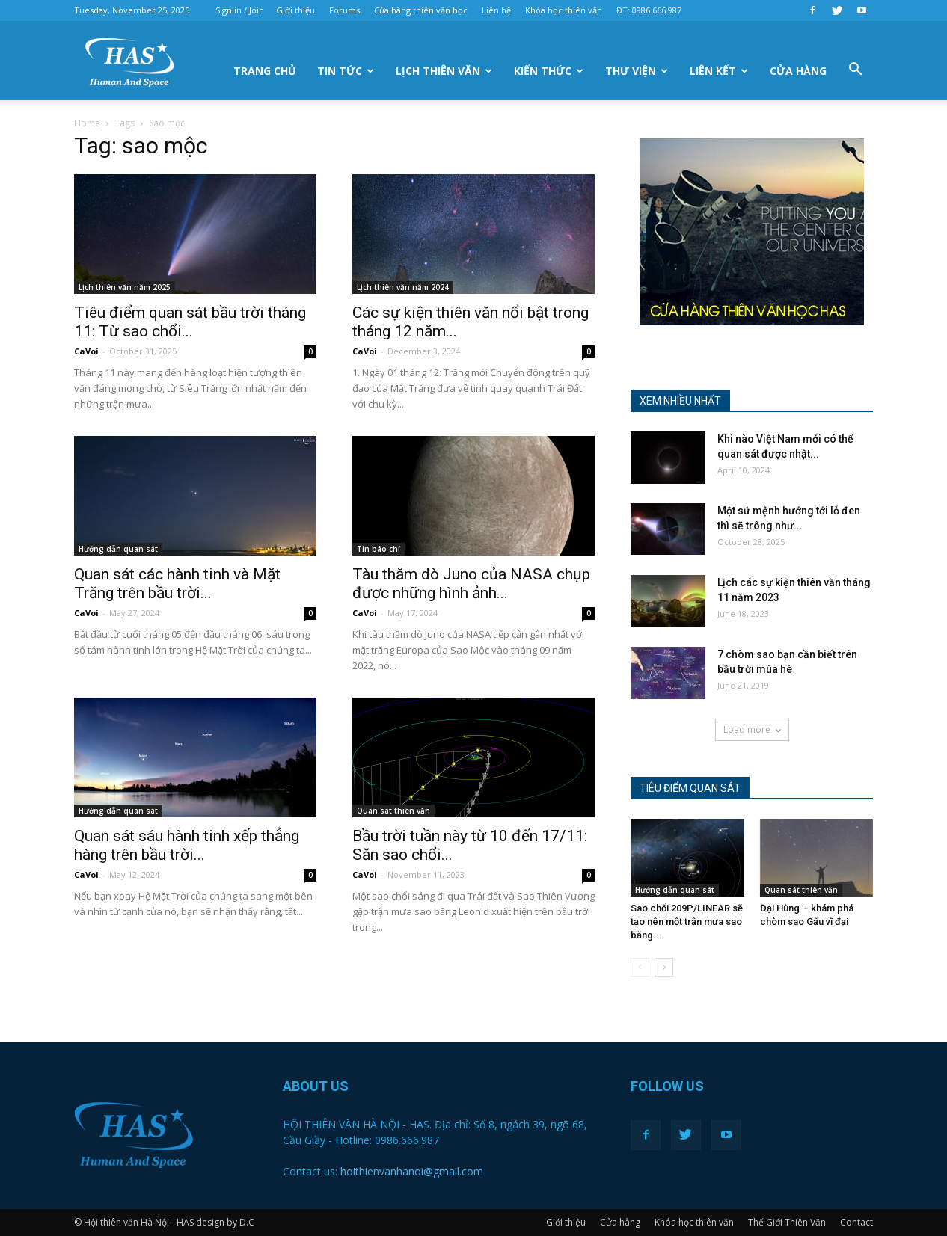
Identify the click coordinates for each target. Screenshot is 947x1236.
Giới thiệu (295, 10)
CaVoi (86, 351)
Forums (344, 10)
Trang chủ (264, 71)
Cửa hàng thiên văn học (421, 10)
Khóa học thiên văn (563, 10)
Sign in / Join (239, 10)
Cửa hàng (798, 71)
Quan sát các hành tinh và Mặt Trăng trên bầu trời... (177, 583)
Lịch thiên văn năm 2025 (125, 287)
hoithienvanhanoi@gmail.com (411, 1171)
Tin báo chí (378, 549)
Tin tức (345, 71)
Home (87, 123)
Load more (752, 729)
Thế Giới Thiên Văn (787, 1222)
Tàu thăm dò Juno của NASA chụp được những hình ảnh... (471, 583)
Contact (856, 1222)
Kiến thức (548, 71)
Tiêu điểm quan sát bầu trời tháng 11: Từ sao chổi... (190, 322)
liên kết (719, 71)
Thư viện (636, 71)
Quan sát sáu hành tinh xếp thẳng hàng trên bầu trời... (186, 845)
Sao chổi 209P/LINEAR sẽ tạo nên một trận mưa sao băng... (687, 922)
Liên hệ (496, 10)
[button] (855, 69)
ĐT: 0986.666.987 (648, 10)
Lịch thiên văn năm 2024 (403, 287)
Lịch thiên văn (444, 71)
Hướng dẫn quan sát (118, 549)
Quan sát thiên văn (393, 810)
